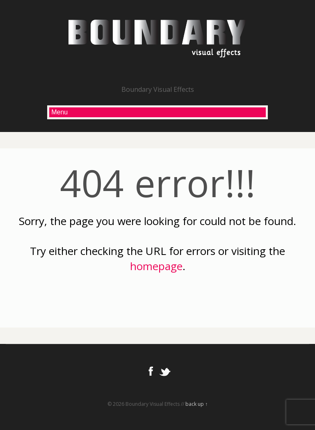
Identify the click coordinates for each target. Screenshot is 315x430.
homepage (156, 266)
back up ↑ (196, 403)
